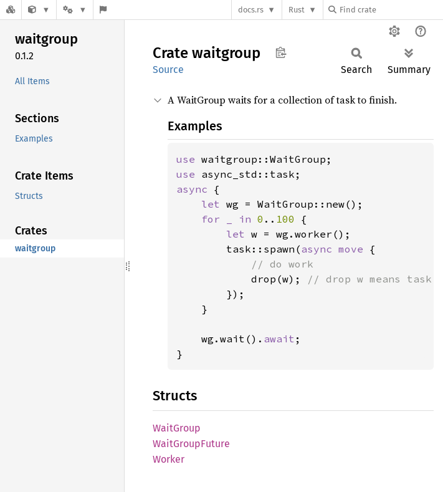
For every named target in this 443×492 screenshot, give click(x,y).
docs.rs (251, 9)
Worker (168, 459)
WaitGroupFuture (191, 444)
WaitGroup (177, 428)
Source (168, 69)
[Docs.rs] (10, 9)
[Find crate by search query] (390, 9)
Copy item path (280, 52)
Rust (296, 9)
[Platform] (75, 9)
